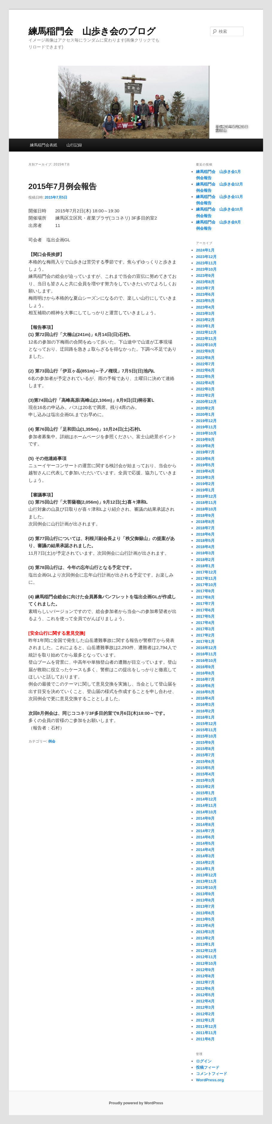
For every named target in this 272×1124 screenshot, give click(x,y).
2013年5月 (205, 919)
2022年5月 (205, 376)
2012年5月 (205, 995)
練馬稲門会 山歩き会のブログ (92, 31)
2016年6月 (205, 685)
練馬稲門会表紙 (43, 145)
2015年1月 (205, 793)
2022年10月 (206, 345)
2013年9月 (205, 894)
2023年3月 (205, 313)
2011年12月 (206, 1026)
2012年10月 (206, 963)
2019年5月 (205, 465)
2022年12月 (206, 332)
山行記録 (74, 145)
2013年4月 (205, 925)
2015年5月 (205, 768)
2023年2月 (205, 320)
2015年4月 (205, 774)
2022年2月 (205, 395)
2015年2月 (205, 786)
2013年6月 (205, 913)
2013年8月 (205, 900)
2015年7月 (205, 755)
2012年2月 (205, 1014)
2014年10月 (206, 812)
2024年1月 (205, 250)
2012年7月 (205, 982)
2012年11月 (206, 957)
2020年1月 (205, 414)
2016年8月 (205, 673)
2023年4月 (205, 307)
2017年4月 (205, 622)
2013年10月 (206, 887)
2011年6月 (205, 1039)
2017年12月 (206, 572)
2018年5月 (205, 540)
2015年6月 (205, 761)
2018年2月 (205, 559)
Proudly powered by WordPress (136, 1103)
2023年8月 (205, 282)
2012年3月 (205, 1007)
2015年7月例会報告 (62, 186)
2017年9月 (205, 591)
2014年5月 (205, 843)
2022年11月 (206, 338)
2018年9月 (205, 515)
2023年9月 (205, 275)
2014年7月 (205, 831)
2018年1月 (205, 566)
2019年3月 (205, 477)
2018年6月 (205, 534)
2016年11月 (206, 654)
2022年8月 (205, 357)
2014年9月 (205, 818)
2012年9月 (205, 969)
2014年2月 (205, 862)
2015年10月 (206, 736)
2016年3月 (205, 704)
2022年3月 (205, 389)
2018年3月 (205, 553)
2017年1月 (205, 641)
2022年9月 (205, 351)
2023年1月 (205, 326)
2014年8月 (205, 824)
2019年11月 (206, 427)
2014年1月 (205, 869)
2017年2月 (205, 635)
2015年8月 (205, 748)
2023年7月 (205, 288)
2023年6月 (205, 294)
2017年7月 (205, 603)
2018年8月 (205, 521)
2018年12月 (206, 496)
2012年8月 (205, 976)
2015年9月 (205, 742)
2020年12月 (206, 401)
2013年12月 (206, 875)
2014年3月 (205, 856)
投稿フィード (207, 1067)
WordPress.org (210, 1080)
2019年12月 (206, 420)
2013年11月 (206, 881)
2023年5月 (205, 300)
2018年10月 (206, 509)
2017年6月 (205, 610)
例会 (51, 741)
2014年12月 (206, 799)
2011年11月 (206, 1033)
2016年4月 (205, 698)
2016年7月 (205, 679)
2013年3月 (205, 932)
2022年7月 (205, 364)
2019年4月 (205, 471)
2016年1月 (205, 717)
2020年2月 (205, 408)
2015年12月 (206, 723)
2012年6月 (205, 988)
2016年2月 (205, 711)
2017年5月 (205, 616)
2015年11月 (206, 730)
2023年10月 (206, 269)
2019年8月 (205, 446)
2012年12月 (206, 950)
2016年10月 (206, 660)
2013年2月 (205, 938)
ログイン (204, 1061)
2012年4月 (205, 1001)
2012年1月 (205, 1020)
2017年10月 (206, 584)
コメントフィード (211, 1073)
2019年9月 (205, 439)
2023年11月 (206, 263)
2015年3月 (205, 780)
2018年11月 (206, 502)
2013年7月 (205, 906)
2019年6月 (205, 458)
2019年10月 (206, 433)
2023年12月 (206, 256)
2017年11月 (206, 578)
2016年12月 (206, 647)
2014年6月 (205, 837)
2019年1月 (205, 490)
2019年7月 (205, 452)
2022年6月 (205, 370)
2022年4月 (205, 383)
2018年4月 (205, 547)
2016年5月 (205, 692)
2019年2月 (205, 484)
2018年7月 (205, 528)
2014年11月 (206, 805)
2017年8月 (205, 597)
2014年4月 (205, 849)
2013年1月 (205, 944)
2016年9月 (205, 667)
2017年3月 (205, 629)
